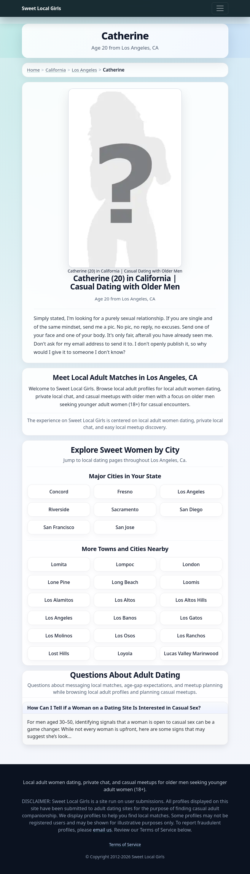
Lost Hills (59, 653)
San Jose (125, 527)
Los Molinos (58, 635)
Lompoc (125, 564)
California (56, 70)
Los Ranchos (191, 635)
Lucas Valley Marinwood (191, 653)
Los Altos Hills (191, 600)
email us (102, 829)
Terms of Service (125, 844)
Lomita (59, 564)
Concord (58, 491)
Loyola (125, 653)
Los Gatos (191, 618)
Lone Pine (59, 582)
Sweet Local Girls (41, 8)
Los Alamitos (58, 600)
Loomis (191, 582)
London (191, 564)
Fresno (125, 491)
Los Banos (125, 618)
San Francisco (59, 527)
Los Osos (125, 635)
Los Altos (125, 600)
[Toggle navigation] (220, 8)
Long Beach (125, 582)
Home (33, 70)
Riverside (58, 509)
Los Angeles (84, 70)
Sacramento (125, 509)
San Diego (191, 509)
